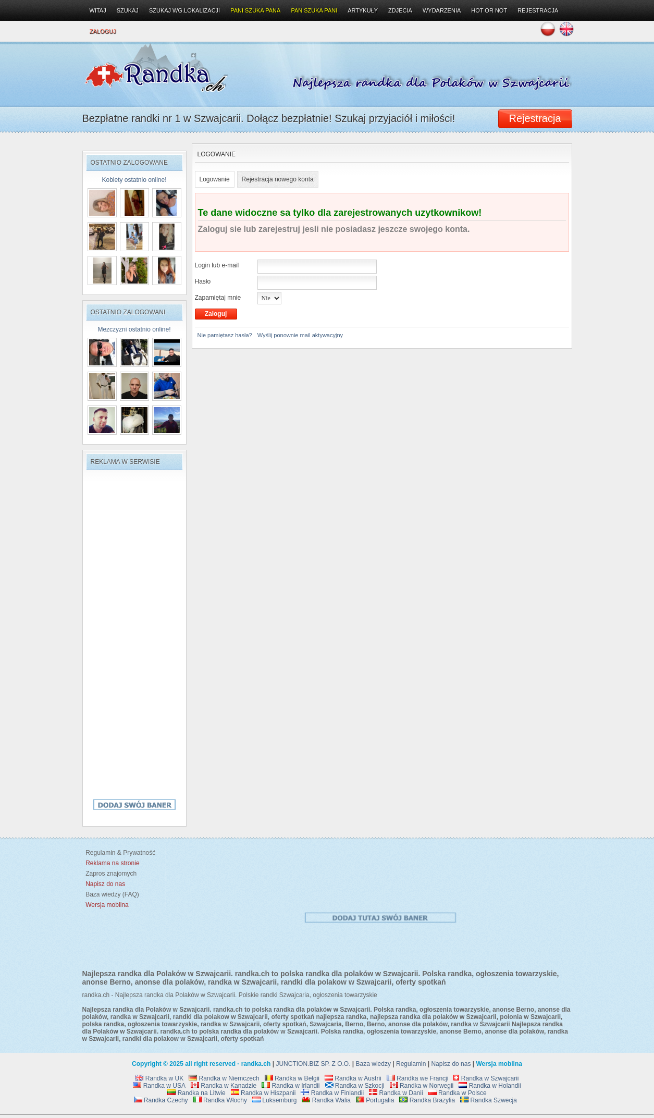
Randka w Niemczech (224, 1078)
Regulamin (411, 1063)
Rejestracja (537, 10)
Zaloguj (103, 31)
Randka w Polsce (457, 1093)
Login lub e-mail (217, 265)
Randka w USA (159, 1085)
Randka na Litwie (196, 1093)
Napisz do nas (451, 1063)
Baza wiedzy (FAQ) (110, 894)
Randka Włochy (220, 1100)
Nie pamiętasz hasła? (225, 335)
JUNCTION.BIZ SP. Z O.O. (313, 1063)
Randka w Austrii (353, 1078)
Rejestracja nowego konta (278, 179)
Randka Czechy (161, 1100)
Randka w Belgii (292, 1078)
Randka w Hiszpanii (263, 1093)
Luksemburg (274, 1100)
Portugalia (375, 1100)
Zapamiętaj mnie (218, 297)
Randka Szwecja (488, 1100)
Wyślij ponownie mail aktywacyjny (300, 335)
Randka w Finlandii (332, 1093)
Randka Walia (326, 1100)
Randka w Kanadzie (223, 1085)
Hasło (203, 281)
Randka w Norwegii (422, 1085)
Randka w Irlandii (290, 1085)
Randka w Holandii (490, 1085)
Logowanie (215, 179)
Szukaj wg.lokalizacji (184, 10)
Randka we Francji (418, 1078)
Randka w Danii (396, 1093)
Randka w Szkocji (355, 1085)
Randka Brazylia (427, 1100)
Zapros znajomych (111, 873)
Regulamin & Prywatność (119, 852)
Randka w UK (159, 1078)
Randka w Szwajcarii (486, 1078)
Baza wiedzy (373, 1063)
